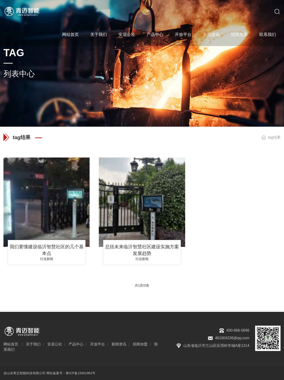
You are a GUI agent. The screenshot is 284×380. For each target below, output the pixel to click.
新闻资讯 (211, 34)
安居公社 (126, 34)
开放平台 (183, 34)
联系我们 (267, 34)
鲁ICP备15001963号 (80, 373)
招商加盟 (239, 34)
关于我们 (98, 34)
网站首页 (70, 34)
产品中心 (155, 34)
